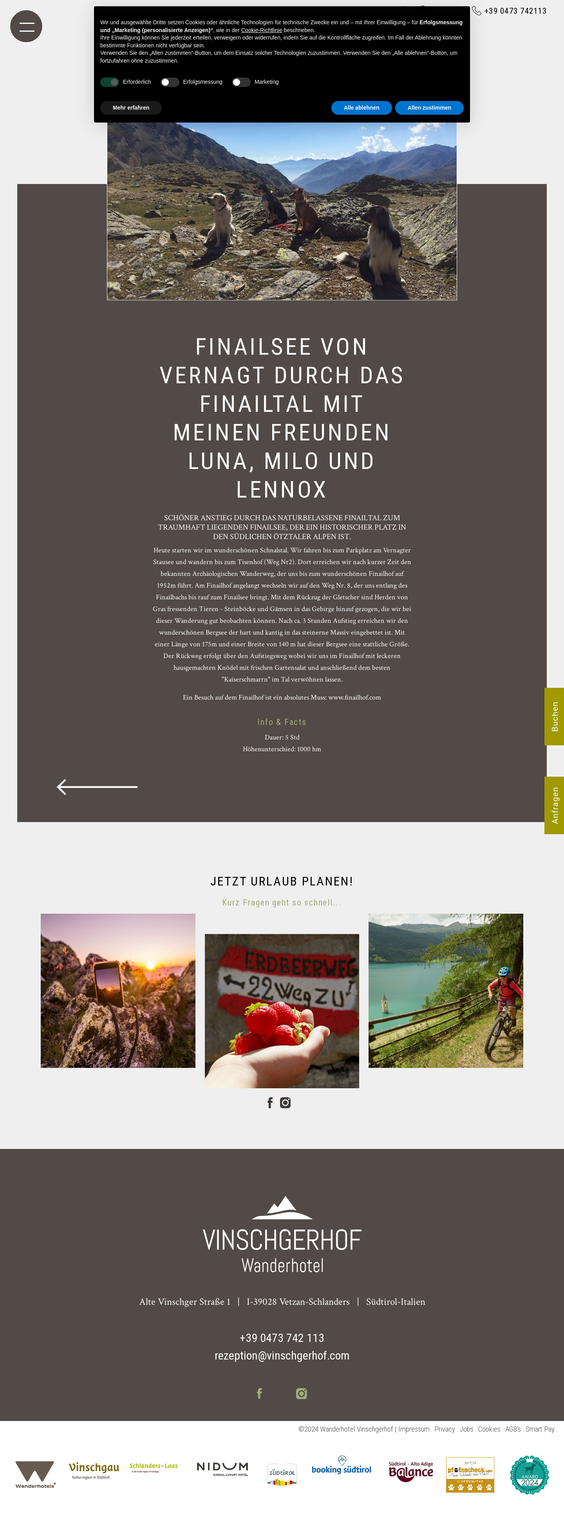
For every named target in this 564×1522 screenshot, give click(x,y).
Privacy (444, 1429)
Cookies (489, 1429)
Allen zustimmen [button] (429, 108)
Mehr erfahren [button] (131, 108)
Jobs (467, 1429)
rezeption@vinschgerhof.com (282, 1355)
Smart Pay (540, 1429)
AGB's (513, 1429)
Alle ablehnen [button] (362, 108)
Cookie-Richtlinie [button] (261, 30)
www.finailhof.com (354, 697)
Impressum (414, 1429)
